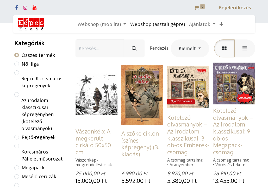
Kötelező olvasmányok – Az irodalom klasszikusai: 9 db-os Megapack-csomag (233, 131)
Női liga (30, 64)
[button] (221, 24)
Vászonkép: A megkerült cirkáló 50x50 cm (93, 142)
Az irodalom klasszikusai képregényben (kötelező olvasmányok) (37, 114)
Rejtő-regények (38, 137)
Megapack (33, 167)
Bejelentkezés (235, 7)
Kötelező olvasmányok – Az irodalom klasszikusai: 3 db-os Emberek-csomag (188, 135)
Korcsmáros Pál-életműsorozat (42, 155)
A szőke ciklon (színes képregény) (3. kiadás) (140, 144)
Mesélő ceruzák (39, 176)
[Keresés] (134, 48)
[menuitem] (157, 24)
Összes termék (38, 55)
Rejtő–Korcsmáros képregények (42, 82)
